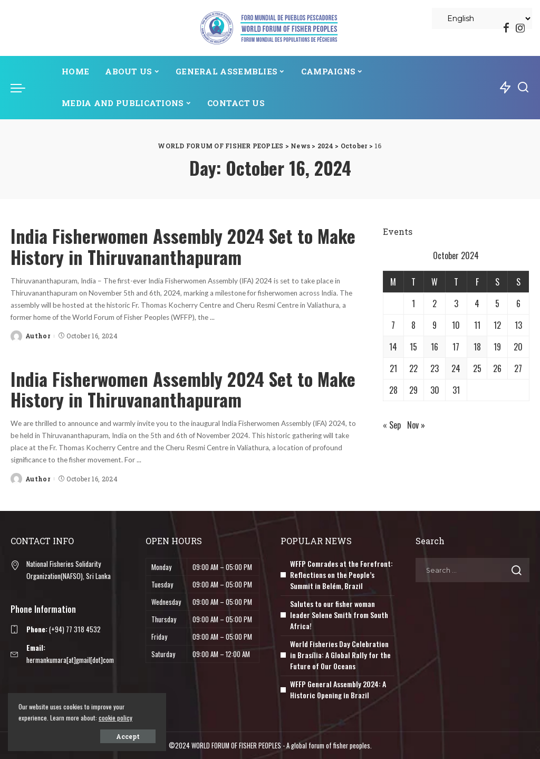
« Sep (392, 425)
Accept (128, 736)
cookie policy (115, 718)
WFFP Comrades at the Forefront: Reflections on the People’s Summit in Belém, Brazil (341, 574)
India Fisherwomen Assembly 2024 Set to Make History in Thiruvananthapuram (183, 246)
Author (37, 335)
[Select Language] (482, 18)
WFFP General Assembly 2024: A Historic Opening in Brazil (338, 689)
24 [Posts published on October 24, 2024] (455, 368)
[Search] (523, 87)
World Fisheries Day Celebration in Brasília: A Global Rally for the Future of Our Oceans (340, 654)
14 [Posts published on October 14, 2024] (393, 346)
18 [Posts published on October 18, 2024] (477, 346)
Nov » (416, 425)
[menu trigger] (23, 87)
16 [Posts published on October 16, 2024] (434, 346)
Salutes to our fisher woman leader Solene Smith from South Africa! (339, 614)
